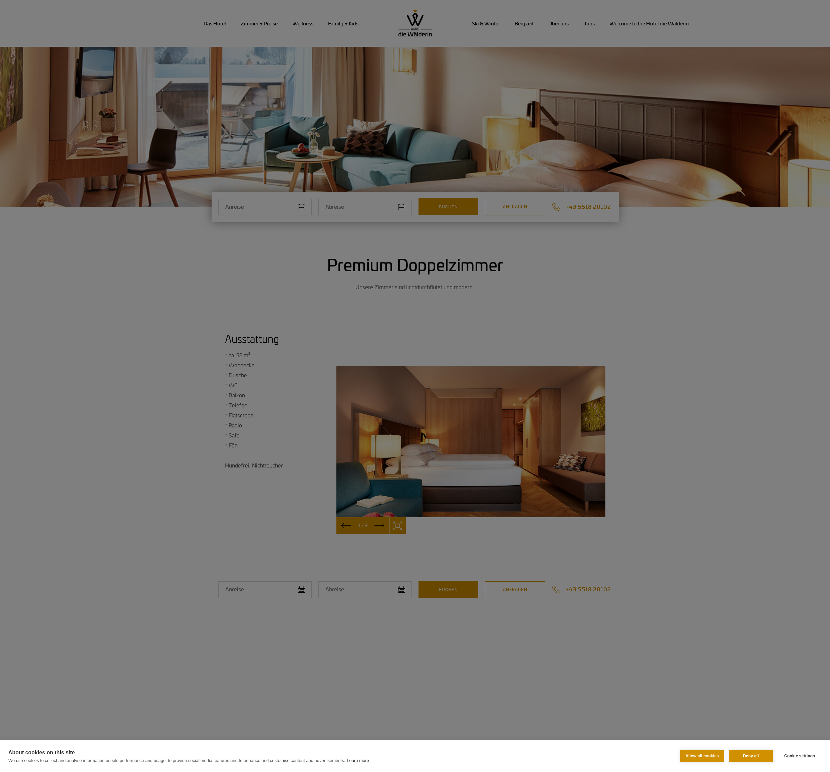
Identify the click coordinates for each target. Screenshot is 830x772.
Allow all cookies (702, 756)
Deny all (751, 756)
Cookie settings (799, 756)
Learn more (358, 760)
